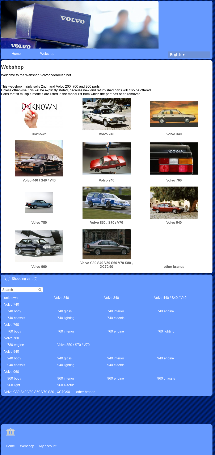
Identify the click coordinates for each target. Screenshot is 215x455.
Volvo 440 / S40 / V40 (170, 298)
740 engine (165, 311)
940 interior (115, 358)
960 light (13, 385)
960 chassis (166, 378)
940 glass (64, 358)
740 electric (116, 318)
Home (16, 53)
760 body (14, 331)
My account (47, 446)
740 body (14, 311)
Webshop (47, 53)
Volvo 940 (11, 351)
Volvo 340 (111, 298)
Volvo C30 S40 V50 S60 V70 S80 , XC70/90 (37, 392)
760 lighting (165, 331)
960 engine (115, 378)
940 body (14, 358)
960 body (14, 378)
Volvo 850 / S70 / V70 (73, 345)
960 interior (65, 378)
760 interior (65, 331)
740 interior (115, 311)
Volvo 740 (11, 304)
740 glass (64, 311)
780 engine (15, 345)
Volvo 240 (61, 298)
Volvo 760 (11, 324)
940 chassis (16, 365)
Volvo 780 (11, 338)
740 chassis (16, 318)
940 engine (165, 358)
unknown (11, 298)
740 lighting (66, 318)
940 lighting (66, 365)
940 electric (116, 365)
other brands (85, 392)
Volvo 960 (11, 371)
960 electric (66, 385)
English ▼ (177, 55)
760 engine (115, 331)
